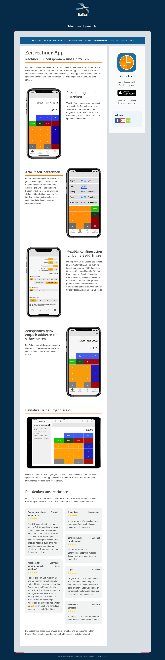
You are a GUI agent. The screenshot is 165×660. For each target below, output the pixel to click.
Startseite (36, 40)
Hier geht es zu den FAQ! (126, 103)
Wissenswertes (100, 40)
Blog (131, 40)
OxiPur (88, 40)
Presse (124, 40)
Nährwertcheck (75, 40)
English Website (102, 656)
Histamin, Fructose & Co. (55, 40)
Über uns (114, 40)
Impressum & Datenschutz (85, 656)
